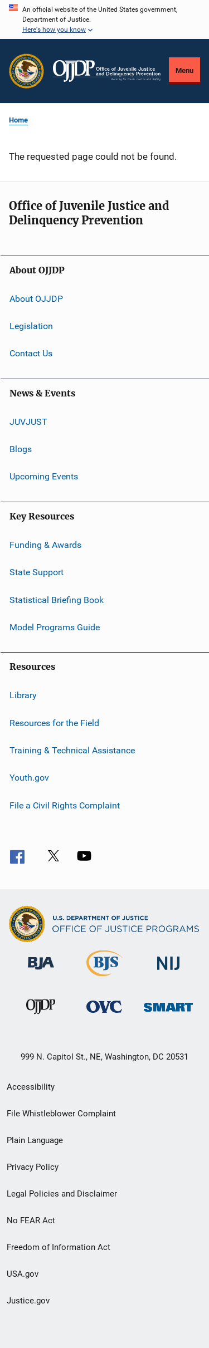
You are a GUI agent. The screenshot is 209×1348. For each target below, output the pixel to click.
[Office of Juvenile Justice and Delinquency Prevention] (40, 1016)
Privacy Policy (33, 1167)
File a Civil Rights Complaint (64, 805)
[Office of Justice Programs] (26, 71)
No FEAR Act (31, 1220)
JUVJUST (28, 421)
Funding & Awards (45, 545)
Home (18, 120)
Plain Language (35, 1140)
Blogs (20, 449)
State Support (36, 572)
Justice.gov (28, 1301)
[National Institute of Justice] (168, 972)
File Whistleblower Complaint (61, 1114)
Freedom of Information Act (58, 1247)
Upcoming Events (43, 476)
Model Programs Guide (54, 627)
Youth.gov (29, 777)
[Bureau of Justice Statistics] (104, 978)
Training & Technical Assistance (72, 750)
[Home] (107, 71)
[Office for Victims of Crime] (104, 1015)
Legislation (31, 326)
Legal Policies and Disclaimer (62, 1194)
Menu (184, 70)
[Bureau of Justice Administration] (41, 971)
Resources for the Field (54, 722)
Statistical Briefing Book (56, 599)
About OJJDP (36, 298)
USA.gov (22, 1274)
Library (23, 695)
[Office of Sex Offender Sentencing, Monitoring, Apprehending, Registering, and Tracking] (168, 1014)
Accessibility (31, 1087)
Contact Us (30, 353)
